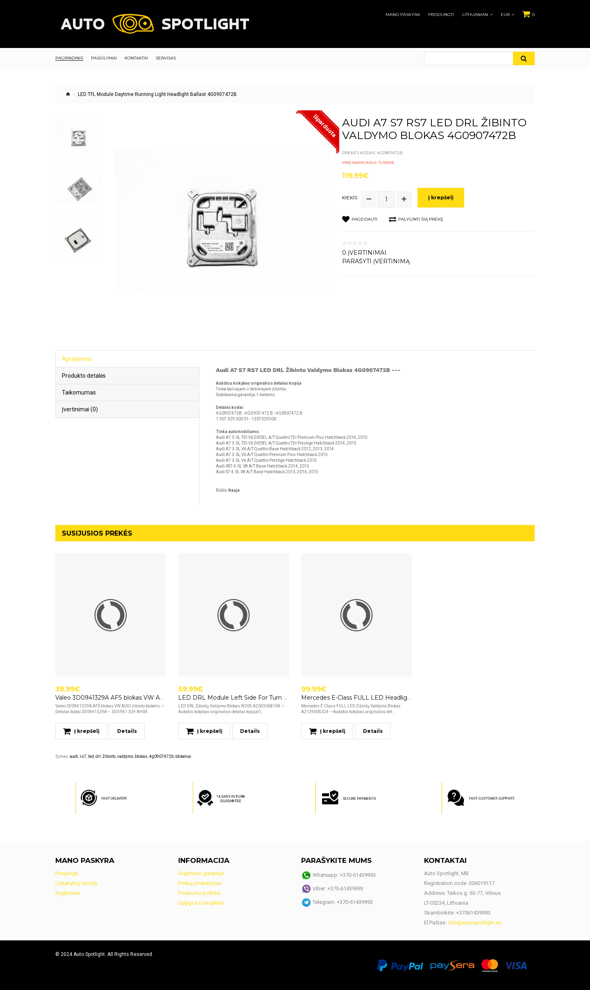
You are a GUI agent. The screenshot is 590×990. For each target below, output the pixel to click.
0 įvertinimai (364, 252)
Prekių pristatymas (200, 883)
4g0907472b (161, 756)
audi (74, 756)
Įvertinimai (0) (80, 409)
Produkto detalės (84, 375)
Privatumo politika (199, 893)
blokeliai (183, 756)
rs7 (83, 756)
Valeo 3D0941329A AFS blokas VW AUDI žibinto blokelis (134, 697)
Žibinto (109, 756)
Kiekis (349, 198)
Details (127, 731)
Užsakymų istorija (76, 883)
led (91, 756)
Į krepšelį (441, 197)
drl (98, 756)
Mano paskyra (403, 14)
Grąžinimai (67, 893)
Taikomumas (79, 392)
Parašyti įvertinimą (376, 261)
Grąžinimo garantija (201, 873)
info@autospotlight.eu (474, 922)
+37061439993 (473, 913)
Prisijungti (441, 14)
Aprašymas (77, 359)
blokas (141, 756)
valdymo (125, 756)
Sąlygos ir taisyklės (201, 903)
